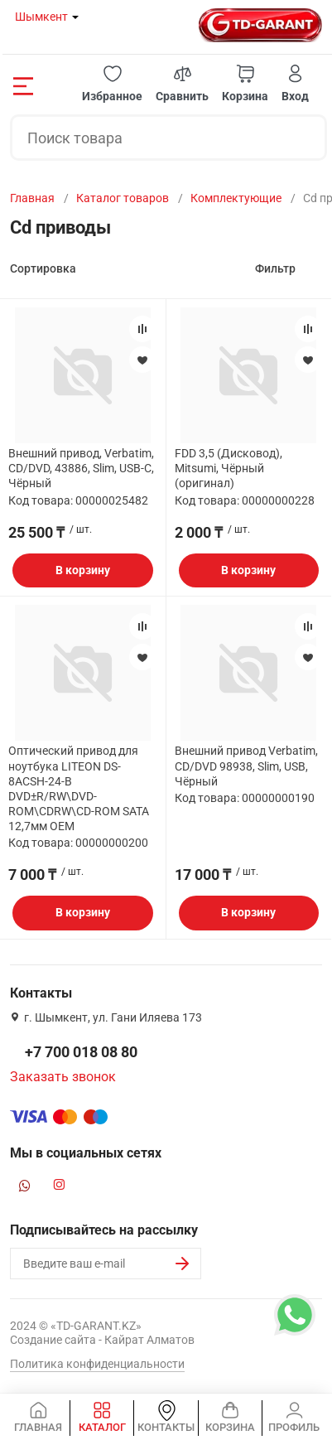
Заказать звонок (63, 1077)
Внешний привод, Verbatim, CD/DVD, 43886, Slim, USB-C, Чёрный (81, 468)
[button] (112, 84)
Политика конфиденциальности (97, 1363)
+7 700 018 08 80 (81, 1052)
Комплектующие (235, 198)
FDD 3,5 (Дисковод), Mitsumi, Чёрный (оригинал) (228, 468)
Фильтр (275, 268)
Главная (32, 198)
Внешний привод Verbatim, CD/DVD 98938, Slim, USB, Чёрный (246, 765)
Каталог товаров (122, 198)
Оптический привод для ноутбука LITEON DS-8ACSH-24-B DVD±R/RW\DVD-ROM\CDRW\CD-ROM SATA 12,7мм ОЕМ (78, 788)
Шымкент (41, 16)
